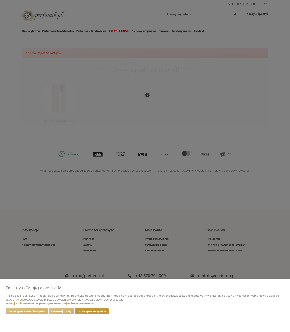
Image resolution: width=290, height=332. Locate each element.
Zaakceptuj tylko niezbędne (27, 311)
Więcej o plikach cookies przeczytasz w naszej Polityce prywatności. (51, 303)
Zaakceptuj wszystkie (91, 311)
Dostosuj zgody (61, 311)
